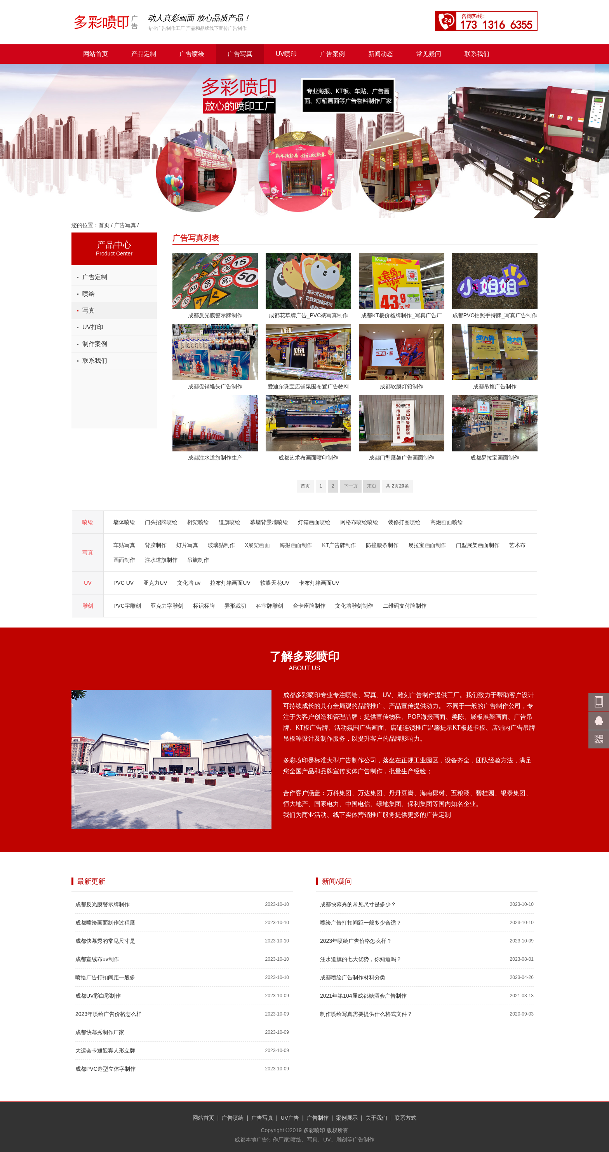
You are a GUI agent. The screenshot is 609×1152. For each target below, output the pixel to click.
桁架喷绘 (198, 522)
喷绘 (88, 293)
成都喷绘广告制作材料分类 (352, 977)
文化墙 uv (189, 583)
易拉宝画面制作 (427, 545)
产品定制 (143, 54)
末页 (371, 486)
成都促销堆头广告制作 (215, 386)
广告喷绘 (191, 54)
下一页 (351, 486)
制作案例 (94, 344)
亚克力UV (155, 583)
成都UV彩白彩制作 (98, 996)
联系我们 (477, 54)
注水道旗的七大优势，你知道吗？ (361, 959)
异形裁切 (235, 606)
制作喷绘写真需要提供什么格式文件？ (366, 1014)
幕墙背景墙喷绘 (269, 522)
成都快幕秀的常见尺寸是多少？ (358, 904)
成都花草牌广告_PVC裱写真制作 (308, 315)
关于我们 (376, 1118)
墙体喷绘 (124, 522)
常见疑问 (428, 54)
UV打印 (92, 327)
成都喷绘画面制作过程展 (105, 923)
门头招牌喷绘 (161, 522)
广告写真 (240, 54)
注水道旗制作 (161, 560)
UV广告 (289, 1118)
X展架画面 (257, 545)
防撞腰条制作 (382, 545)
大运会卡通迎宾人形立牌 (105, 1050)
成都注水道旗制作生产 (215, 458)
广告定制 (94, 277)
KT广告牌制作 (339, 545)
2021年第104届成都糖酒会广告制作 (363, 996)
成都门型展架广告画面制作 (401, 458)
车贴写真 (124, 545)
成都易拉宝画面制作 (494, 458)
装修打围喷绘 (404, 522)
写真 (88, 310)
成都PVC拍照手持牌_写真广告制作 (495, 315)
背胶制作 (156, 545)
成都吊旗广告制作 (495, 386)
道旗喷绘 (229, 522)
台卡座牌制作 (309, 606)
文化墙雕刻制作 (354, 606)
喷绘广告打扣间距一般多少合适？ (361, 923)
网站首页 (95, 54)
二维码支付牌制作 (404, 606)
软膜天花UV (274, 583)
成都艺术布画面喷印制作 (308, 458)
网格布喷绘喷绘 (359, 522)
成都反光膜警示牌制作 (215, 315)
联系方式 (405, 1118)
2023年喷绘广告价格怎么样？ (356, 941)
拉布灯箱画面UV (230, 583)
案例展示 (347, 1118)
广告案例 (332, 54)
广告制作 (318, 1118)
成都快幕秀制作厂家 (99, 1032)
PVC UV (123, 583)
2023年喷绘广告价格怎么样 (108, 1014)
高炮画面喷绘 (446, 522)
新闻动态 (380, 54)
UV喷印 (286, 54)
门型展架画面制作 (477, 545)
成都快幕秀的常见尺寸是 (105, 941)
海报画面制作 (296, 545)
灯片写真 (187, 545)
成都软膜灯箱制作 (401, 386)
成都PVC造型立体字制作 (105, 1069)
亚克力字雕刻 (167, 606)
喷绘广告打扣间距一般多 (105, 977)
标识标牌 (204, 606)
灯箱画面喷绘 (314, 522)
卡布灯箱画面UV (319, 583)
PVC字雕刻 (127, 606)
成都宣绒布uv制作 (97, 959)
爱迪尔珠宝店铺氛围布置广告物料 (308, 386)
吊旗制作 (198, 560)
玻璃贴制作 (221, 545)
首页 (104, 225)
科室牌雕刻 (269, 606)
